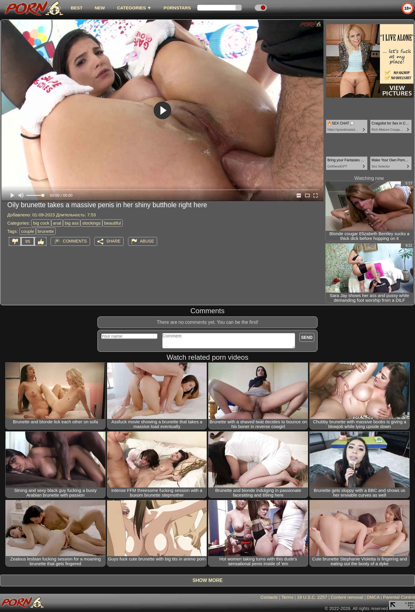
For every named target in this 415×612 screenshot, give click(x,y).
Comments (75, 241)
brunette (46, 231)
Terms (287, 597)
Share (113, 241)
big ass (72, 222)
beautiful (112, 222)
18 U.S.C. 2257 (312, 597)
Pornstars (177, 7)
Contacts (269, 597)
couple (27, 231)
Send (307, 337)
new (99, 7)
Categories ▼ (134, 7)
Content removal (347, 597)
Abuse (147, 241)
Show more (207, 580)
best (76, 7)
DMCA (373, 597)
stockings (91, 222)
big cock (41, 222)
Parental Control (399, 597)
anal (57, 222)
